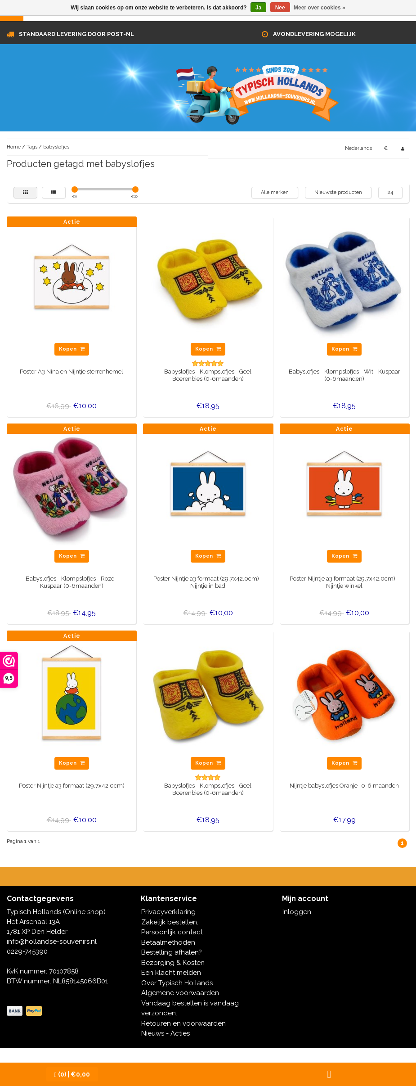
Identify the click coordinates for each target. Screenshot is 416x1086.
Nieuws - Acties (165, 1033)
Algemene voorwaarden (180, 993)
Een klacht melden (171, 973)
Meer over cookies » (319, 8)
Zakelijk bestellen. (169, 922)
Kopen (72, 349)
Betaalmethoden (168, 942)
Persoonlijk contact (172, 932)
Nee (280, 8)
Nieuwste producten (338, 192)
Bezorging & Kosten (173, 963)
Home (14, 147)
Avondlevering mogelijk (314, 34)
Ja (258, 8)
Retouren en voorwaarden (183, 1023)
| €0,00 (72, 1074)
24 (390, 192)
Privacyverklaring (168, 912)
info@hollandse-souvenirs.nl (52, 941)
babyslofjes (56, 147)
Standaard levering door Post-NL (76, 34)
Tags (32, 147)
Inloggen (296, 912)
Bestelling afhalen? (171, 952)
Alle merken (275, 192)
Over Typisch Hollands (177, 983)
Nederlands (358, 148)
